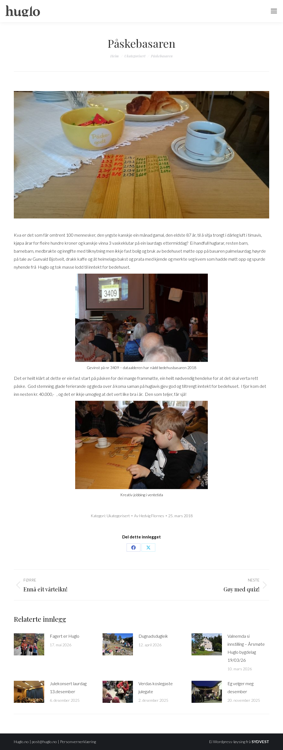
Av (149, 515)
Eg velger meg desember (240, 687)
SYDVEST (260, 741)
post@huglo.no (44, 741)
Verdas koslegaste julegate (155, 687)
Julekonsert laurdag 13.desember (68, 687)
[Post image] (29, 644)
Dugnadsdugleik (153, 636)
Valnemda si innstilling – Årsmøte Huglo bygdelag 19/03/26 (246, 648)
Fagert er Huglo (64, 636)
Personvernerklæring (78, 741)
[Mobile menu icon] (273, 11)
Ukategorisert (118, 515)
